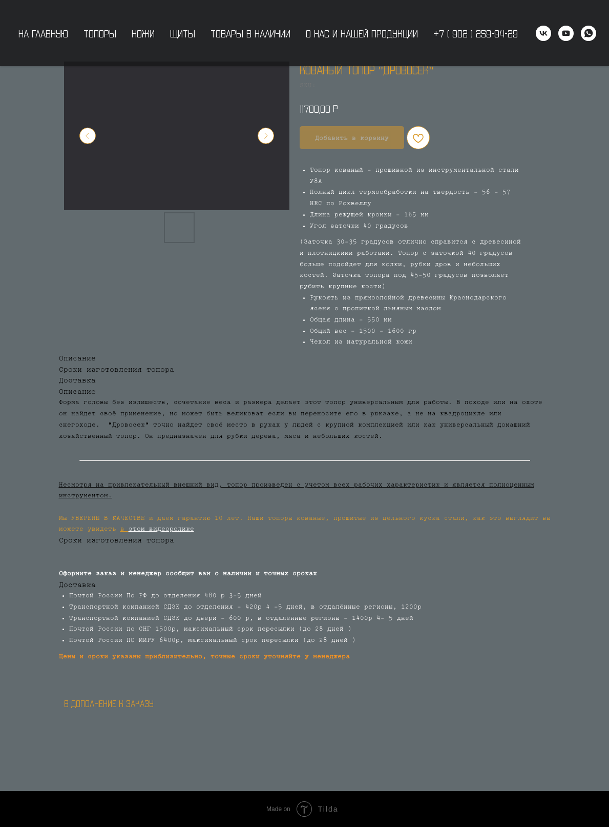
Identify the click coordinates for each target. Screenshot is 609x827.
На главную (43, 33)
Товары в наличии (250, 33)
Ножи (143, 33)
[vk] (543, 33)
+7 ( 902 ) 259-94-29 (475, 33)
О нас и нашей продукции (362, 33)
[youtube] (566, 33)
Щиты (182, 33)
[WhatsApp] (588, 33)
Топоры (99, 33)
